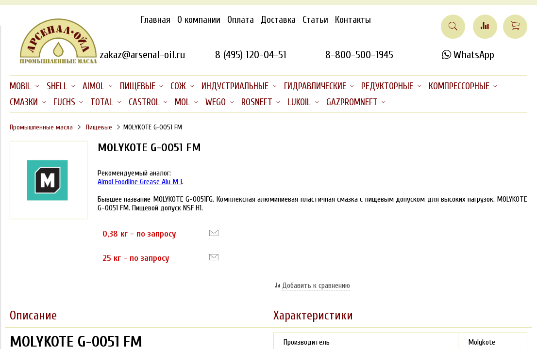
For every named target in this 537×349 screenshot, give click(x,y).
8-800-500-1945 (359, 54)
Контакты (353, 20)
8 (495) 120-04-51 (250, 54)
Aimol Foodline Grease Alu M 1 (140, 181)
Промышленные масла (41, 127)
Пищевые (99, 127)
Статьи (315, 20)
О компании (198, 20)
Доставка (278, 20)
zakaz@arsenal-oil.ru (142, 54)
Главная (155, 20)
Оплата (240, 20)
